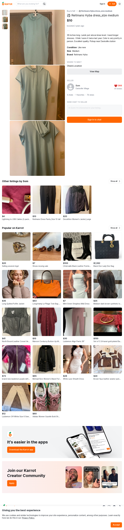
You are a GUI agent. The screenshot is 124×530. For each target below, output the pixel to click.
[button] (115, 181)
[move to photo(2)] (5, 19)
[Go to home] (7, 4)
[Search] (44, 4)
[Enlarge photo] (37, 37)
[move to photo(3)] (5, 26)
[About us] (119, 4)
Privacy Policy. (28, 518)
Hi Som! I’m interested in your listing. (94, 110)
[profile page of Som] (70, 87)
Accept (116, 525)
